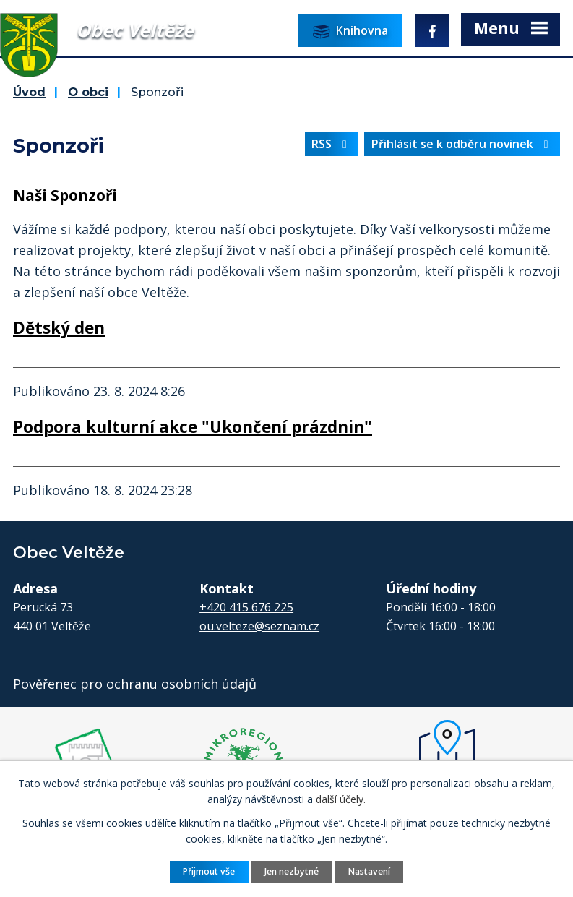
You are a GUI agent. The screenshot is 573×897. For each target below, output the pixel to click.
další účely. (341, 799)
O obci (88, 92)
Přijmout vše (209, 871)
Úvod (29, 92)
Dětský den (59, 328)
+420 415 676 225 (246, 607)
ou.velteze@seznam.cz (259, 626)
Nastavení (369, 871)
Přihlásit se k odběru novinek (462, 144)
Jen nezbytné (291, 871)
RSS (331, 144)
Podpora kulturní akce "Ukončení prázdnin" (192, 427)
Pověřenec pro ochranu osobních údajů (135, 683)
